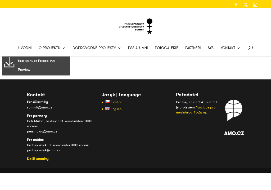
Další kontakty (37, 158)
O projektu (49, 48)
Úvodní (25, 48)
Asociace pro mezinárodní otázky (195, 110)
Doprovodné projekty (94, 48)
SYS (211, 48)
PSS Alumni (138, 48)
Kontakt (227, 48)
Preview (24, 69)
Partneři (193, 48)
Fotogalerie (166, 48)
